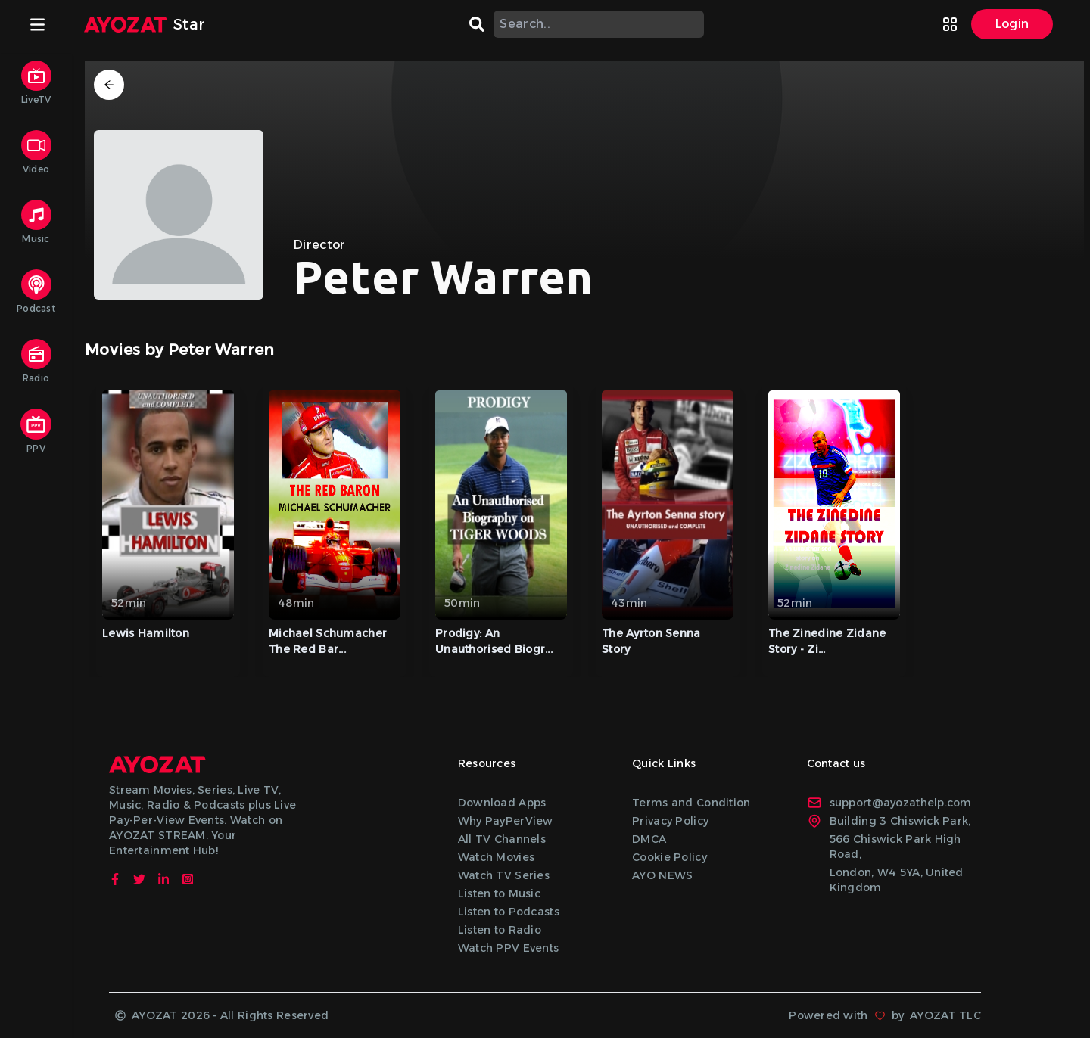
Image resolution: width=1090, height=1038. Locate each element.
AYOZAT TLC (945, 1015)
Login (1012, 24)
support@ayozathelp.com (889, 802)
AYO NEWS (662, 875)
